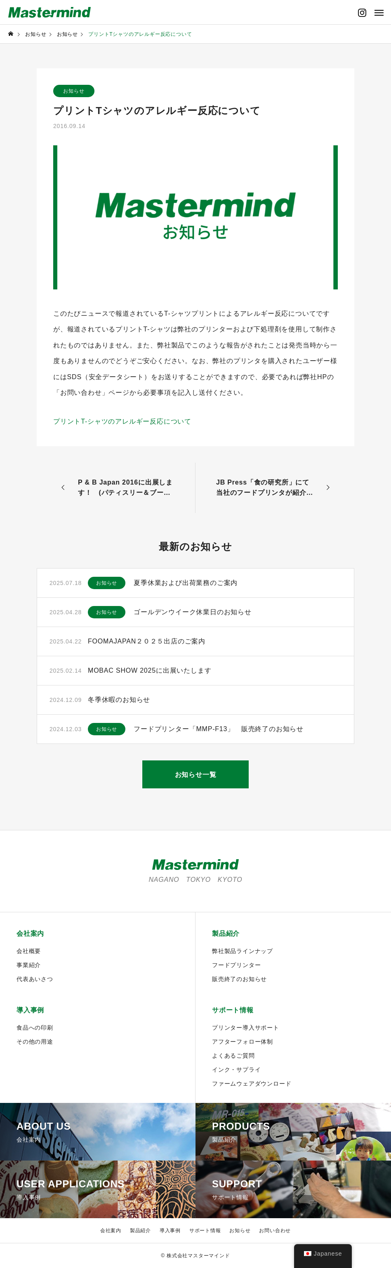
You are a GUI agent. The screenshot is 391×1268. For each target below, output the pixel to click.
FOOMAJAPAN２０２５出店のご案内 (146, 641)
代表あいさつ (34, 979)
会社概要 (28, 951)
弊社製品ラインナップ (242, 951)
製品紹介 (226, 933)
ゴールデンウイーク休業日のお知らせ (193, 611)
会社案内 (30, 933)
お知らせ (73, 91)
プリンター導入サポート (245, 1027)
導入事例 (30, 1010)
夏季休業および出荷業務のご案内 (186, 582)
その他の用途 (34, 1041)
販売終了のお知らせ (239, 979)
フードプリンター (236, 965)
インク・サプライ (236, 1069)
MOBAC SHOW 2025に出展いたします (149, 670)
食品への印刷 (34, 1027)
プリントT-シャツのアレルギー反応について (122, 421)
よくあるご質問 (233, 1055)
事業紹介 (28, 965)
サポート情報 (233, 1010)
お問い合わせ (275, 1230)
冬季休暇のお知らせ (119, 699)
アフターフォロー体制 (242, 1041)
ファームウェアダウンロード (251, 1083)
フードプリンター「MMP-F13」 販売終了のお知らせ (219, 728)
